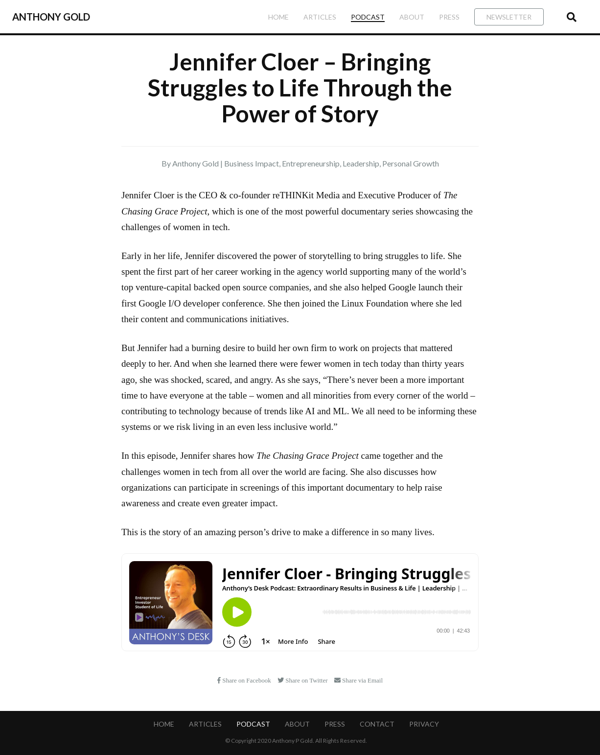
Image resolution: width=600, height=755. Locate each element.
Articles (319, 17)
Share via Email (358, 680)
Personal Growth (410, 163)
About (411, 17)
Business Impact (251, 163)
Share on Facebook (245, 680)
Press (449, 17)
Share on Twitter (303, 680)
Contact (377, 724)
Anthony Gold (51, 17)
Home (278, 17)
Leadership (361, 163)
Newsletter (508, 17)
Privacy (424, 724)
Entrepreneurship (311, 163)
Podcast (368, 17)
